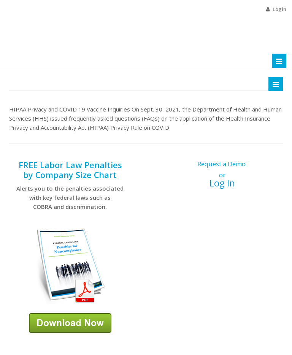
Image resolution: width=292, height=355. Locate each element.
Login (279, 9)
